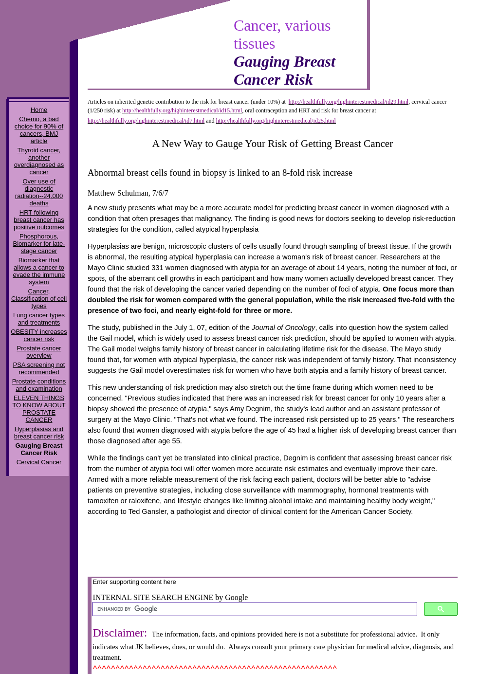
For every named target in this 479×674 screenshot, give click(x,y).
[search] (253, 609)
